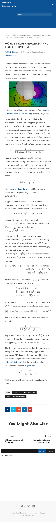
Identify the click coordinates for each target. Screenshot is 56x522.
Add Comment (10, 49)
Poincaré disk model (14, 355)
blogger (41, 444)
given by (30, 359)
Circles (13, 28)
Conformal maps (25, 28)
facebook (50, 444)
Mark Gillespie (12, 46)
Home (7, 28)
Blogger (43, 506)
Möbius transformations (41, 28)
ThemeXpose (24, 506)
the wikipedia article (22, 182)
